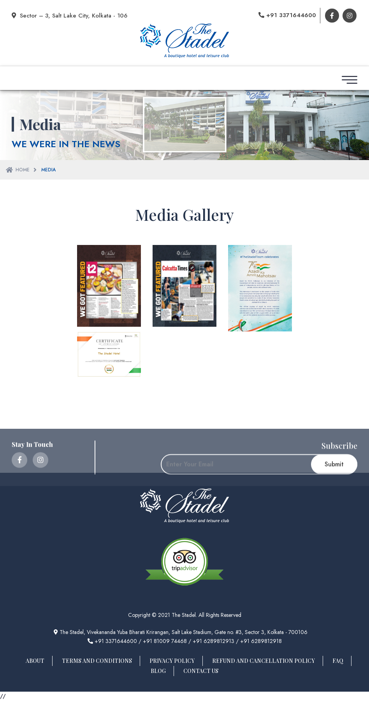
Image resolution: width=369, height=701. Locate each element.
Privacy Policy (172, 660)
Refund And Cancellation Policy (263, 660)
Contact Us (200, 671)
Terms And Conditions (97, 660)
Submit (334, 482)
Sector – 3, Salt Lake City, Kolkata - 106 (69, 15)
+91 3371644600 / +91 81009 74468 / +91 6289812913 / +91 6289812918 (185, 641)
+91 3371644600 (287, 15)
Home (23, 169)
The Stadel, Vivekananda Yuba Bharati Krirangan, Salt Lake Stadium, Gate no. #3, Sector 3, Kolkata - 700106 (181, 632)
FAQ (337, 660)
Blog (158, 671)
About (35, 660)
